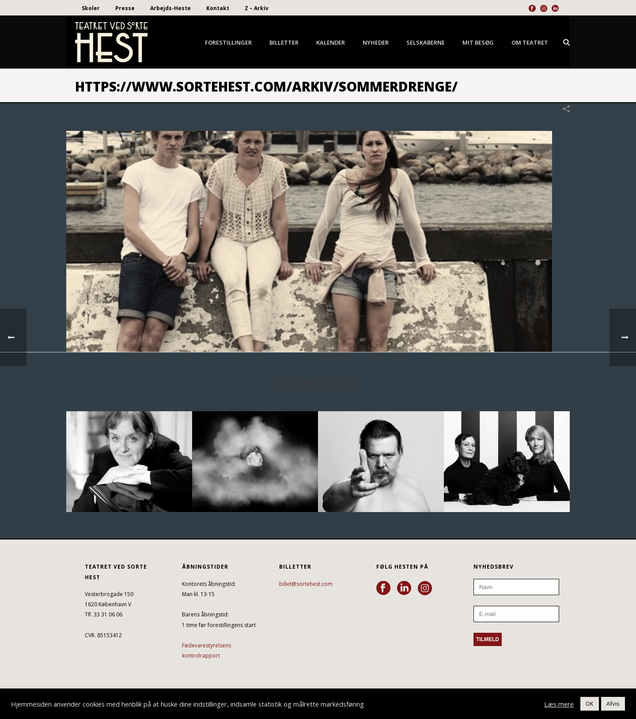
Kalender (330, 42)
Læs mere (559, 704)
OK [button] (590, 704)
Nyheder (376, 42)
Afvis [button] (613, 704)
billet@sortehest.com (306, 584)
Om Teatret (529, 42)
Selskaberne (425, 42)
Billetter (284, 42)
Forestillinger (228, 42)
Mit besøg (478, 42)
